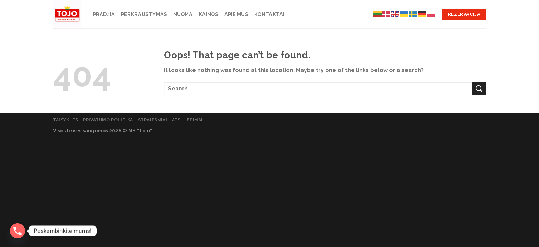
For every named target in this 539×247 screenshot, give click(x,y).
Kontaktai (269, 14)
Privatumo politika (108, 119)
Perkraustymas (144, 14)
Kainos (208, 14)
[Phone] (17, 230)
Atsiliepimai (187, 119)
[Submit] (479, 88)
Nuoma (182, 14)
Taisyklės (65, 119)
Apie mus (236, 14)
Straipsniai (152, 119)
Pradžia (104, 14)
